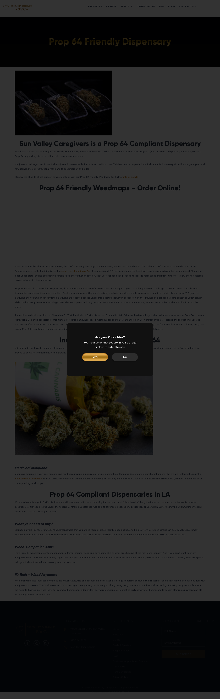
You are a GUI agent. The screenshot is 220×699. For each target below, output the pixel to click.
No (125, 357)
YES (95, 357)
